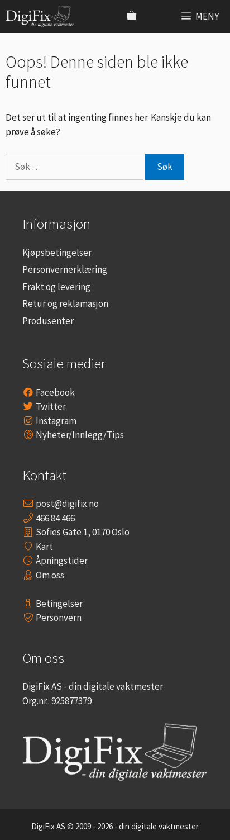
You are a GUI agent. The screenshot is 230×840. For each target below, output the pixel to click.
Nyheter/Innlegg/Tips (80, 435)
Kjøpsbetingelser (57, 252)
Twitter (51, 406)
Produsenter (48, 321)
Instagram (56, 421)
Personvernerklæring (64, 269)
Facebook (55, 392)
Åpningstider (62, 560)
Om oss (50, 575)
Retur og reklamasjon (65, 303)
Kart (44, 546)
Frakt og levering (56, 287)
